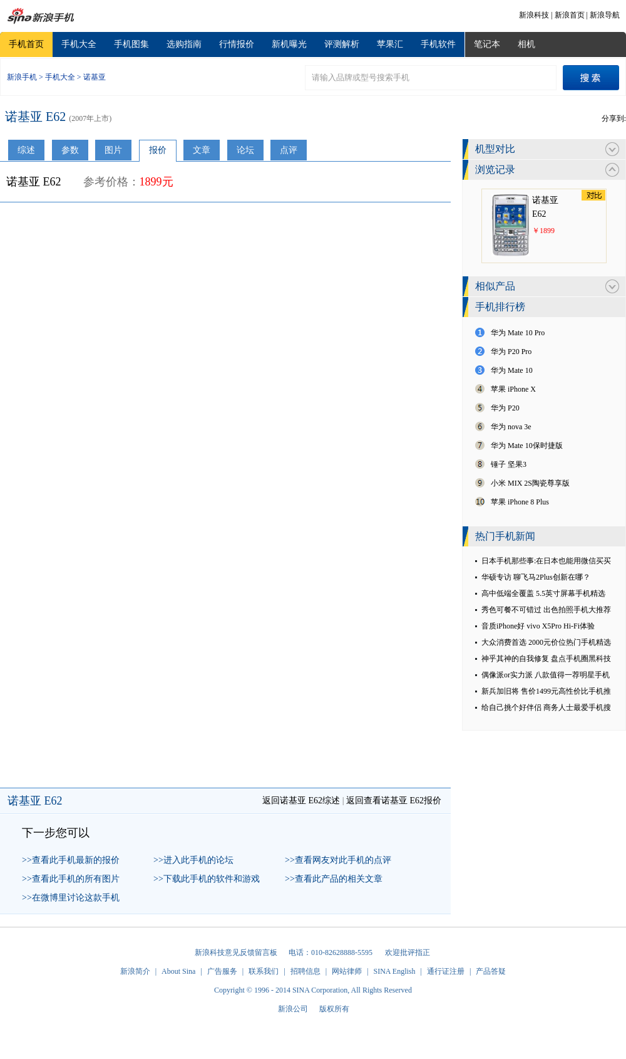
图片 (113, 150)
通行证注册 (445, 971)
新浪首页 (570, 15)
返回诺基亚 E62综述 (301, 800)
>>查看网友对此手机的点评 (338, 860)
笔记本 (487, 44)
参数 (70, 150)
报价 (158, 150)
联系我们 (264, 971)
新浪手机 (22, 77)
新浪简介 (135, 971)
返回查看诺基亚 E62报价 (393, 800)
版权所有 (334, 1008)
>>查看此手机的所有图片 (71, 879)
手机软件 (438, 44)
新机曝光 (289, 44)
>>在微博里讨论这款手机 (71, 897)
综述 (26, 150)
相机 (526, 44)
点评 (288, 150)
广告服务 (222, 971)
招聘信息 (305, 971)
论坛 (245, 150)
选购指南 (184, 44)
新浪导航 (605, 15)
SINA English (394, 971)
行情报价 (236, 44)
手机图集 (131, 44)
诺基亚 (94, 77)
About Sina (178, 971)
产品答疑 (491, 971)
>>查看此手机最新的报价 (71, 860)
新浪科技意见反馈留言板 (236, 952)
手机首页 (26, 44)
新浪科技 (534, 15)
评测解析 (341, 44)
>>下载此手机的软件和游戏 (206, 879)
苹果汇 (390, 44)
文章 (201, 150)
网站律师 (347, 971)
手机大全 (78, 44)
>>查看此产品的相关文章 (333, 879)
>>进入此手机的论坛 (193, 860)
